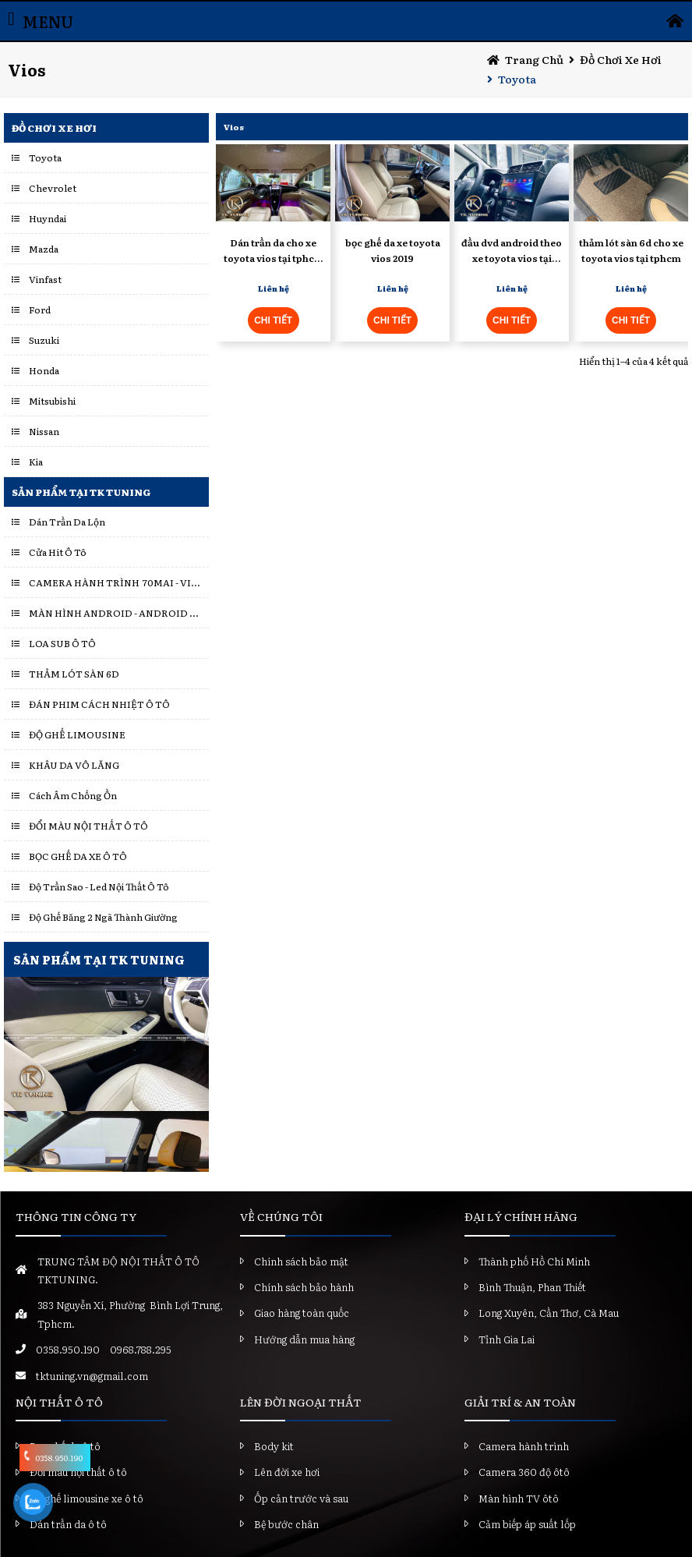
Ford (40, 310)
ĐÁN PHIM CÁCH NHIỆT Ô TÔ (99, 704)
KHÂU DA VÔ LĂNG (74, 765)
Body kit (274, 1445)
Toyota (517, 79)
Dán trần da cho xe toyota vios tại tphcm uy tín (273, 250)
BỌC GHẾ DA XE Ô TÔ (78, 856)
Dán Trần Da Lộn (67, 522)
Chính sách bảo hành (304, 1286)
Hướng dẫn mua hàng (304, 1339)
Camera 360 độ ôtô (524, 1471)
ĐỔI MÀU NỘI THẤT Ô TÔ (88, 826)
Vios (234, 127)
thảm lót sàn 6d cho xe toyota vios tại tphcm (631, 249)
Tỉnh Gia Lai (506, 1339)
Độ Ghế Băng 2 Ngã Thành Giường (103, 917)
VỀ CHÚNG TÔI (281, 1216)
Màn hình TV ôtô (518, 1498)
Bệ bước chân (286, 1523)
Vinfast (45, 279)
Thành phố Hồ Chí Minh (534, 1261)
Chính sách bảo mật (301, 1261)
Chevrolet (52, 188)
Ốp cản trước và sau (301, 1498)
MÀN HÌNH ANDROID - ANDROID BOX (115, 613)
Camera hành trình (523, 1445)
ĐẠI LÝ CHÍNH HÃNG (520, 1216)
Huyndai (47, 218)
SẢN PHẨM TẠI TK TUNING (99, 959)
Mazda (43, 249)
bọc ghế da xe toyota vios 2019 (392, 249)
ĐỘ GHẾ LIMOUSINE (77, 734)
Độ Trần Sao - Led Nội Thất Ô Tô (99, 886)
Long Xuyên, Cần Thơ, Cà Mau (548, 1312)
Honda (44, 370)
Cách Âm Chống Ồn (73, 795)
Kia (36, 462)
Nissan (44, 431)
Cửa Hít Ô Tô (57, 552)
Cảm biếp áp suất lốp (527, 1523)
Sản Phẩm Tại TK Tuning (81, 492)
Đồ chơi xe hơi (621, 59)
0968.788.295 (140, 1349)
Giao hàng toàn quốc (301, 1312)
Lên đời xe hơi (287, 1471)
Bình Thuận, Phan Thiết (532, 1286)
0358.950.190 (68, 1349)
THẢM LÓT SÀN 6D (74, 674)
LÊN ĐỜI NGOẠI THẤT (301, 1402)
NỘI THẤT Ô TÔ (59, 1402)
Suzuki (44, 340)
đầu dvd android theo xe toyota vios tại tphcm (511, 250)
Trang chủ (534, 59)
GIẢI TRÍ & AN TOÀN (520, 1402)
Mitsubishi (52, 401)
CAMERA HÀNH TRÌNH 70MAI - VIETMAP (115, 582)
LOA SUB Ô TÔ (62, 643)
